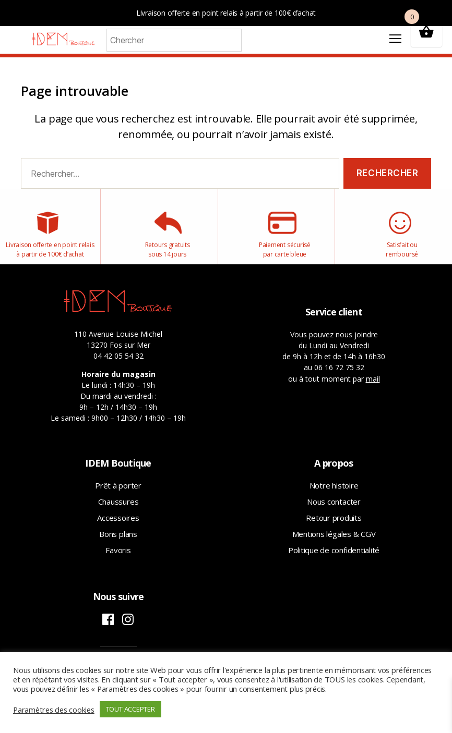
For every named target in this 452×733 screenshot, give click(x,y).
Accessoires (118, 526)
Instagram (128, 627)
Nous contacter (334, 510)
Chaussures (118, 510)
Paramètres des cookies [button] (53, 709)
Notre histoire (334, 493)
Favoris (117, 558)
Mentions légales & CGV (334, 542)
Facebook (108, 627)
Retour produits (333, 526)
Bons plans (118, 542)
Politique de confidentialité (333, 558)
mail (373, 387)
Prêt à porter (118, 493)
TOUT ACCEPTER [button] (130, 709)
